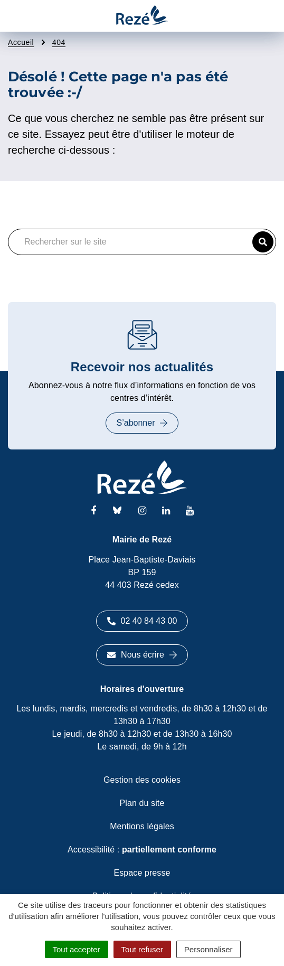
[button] (262, 241)
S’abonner (142, 422)
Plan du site (142, 803)
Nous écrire (142, 654)
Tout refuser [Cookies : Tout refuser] (142, 949)
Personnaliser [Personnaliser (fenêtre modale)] (208, 949)
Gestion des (142, 779)
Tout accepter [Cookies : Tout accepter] (76, 949)
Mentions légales (142, 826)
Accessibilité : (142, 849)
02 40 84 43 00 (142, 620)
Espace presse (141, 872)
